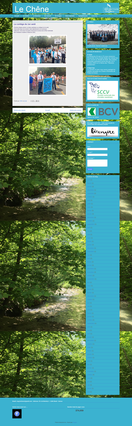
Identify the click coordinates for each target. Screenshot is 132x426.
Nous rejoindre (70, 16)
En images (58, 16)
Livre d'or (94, 16)
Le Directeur (37, 16)
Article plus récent (19, 110)
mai (88, 231)
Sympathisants (83, 16)
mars (89, 207)
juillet (89, 203)
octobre (89, 197)
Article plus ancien (75, 110)
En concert (47, 16)
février (89, 183)
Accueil (16, 16)
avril (88, 180)
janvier (89, 186)
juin (88, 282)
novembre (90, 193)
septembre (90, 224)
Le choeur (26, 16)
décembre (90, 190)
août (88, 200)
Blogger (75, 422)
